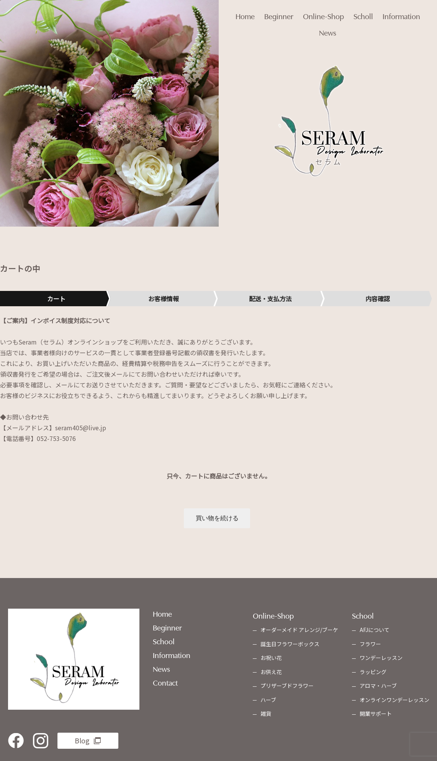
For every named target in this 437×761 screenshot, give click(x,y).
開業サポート (376, 715)
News (327, 34)
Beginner (275, 11)
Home (238, 11)
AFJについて (375, 631)
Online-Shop (323, 11)
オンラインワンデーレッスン (394, 701)
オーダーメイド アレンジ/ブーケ (299, 631)
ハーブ (268, 701)
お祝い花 (271, 659)
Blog (82, 741)
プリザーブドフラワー (287, 687)
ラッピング (373, 673)
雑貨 (265, 715)
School (164, 642)
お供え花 (271, 673)
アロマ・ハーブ (378, 687)
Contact (165, 683)
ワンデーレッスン (381, 659)
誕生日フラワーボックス (289, 645)
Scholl (366, 11)
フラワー (370, 645)
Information (408, 11)
